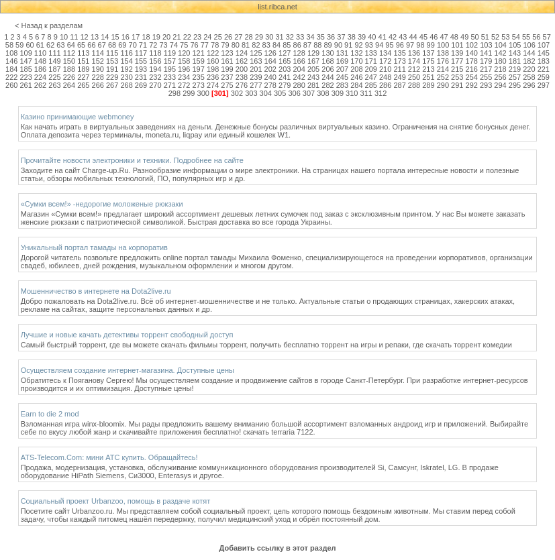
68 (112, 45)
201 (256, 69)
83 (266, 45)
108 (11, 53)
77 (205, 45)
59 (19, 45)
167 (313, 61)
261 (25, 85)
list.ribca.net (277, 7)
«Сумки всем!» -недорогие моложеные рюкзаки (102, 204)
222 (11, 77)
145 (544, 53)
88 (317, 45)
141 (486, 53)
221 (544, 69)
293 (486, 85)
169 (342, 61)
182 (529, 61)
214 (443, 69)
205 (313, 69)
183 (544, 61)
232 (155, 77)
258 (529, 77)
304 (266, 93)
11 (74, 37)
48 (454, 37)
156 (155, 61)
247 (371, 77)
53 (505, 37)
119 (170, 53)
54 (516, 37)
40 (372, 37)
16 (125, 37)
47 (444, 37)
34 (310, 37)
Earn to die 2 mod (50, 414)
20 (166, 37)
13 (95, 37)
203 (285, 69)
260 (11, 85)
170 (356, 61)
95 (389, 45)
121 (199, 53)
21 (176, 37)
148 (40, 61)
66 (91, 45)
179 (486, 61)
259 (544, 77)
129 (313, 53)
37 (341, 37)
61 (40, 45)
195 (170, 69)
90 (338, 45)
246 (356, 77)
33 (300, 37)
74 (174, 45)
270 (155, 85)
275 (227, 85)
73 (163, 45)
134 (385, 53)
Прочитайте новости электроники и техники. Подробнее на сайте (132, 160)
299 (189, 93)
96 (400, 45)
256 (500, 77)
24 (207, 37)
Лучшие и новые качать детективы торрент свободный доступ (127, 335)
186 (40, 69)
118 (155, 53)
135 (399, 53)
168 (327, 61)
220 (529, 69)
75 (184, 45)
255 (486, 77)
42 (393, 37)
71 (143, 45)
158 (184, 61)
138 (443, 53)
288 (414, 85)
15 (115, 37)
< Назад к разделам (49, 25)
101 (457, 45)
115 (112, 53)
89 (327, 45)
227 (83, 77)
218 (500, 69)
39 (362, 37)
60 (30, 45)
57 (547, 37)
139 (457, 53)
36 (331, 37)
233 (170, 77)
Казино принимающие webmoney (77, 117)
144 (529, 53)
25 (218, 37)
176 (443, 61)
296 (529, 85)
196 (184, 69)
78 (215, 45)
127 (285, 53)
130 (327, 53)
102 (472, 45)
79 (225, 45)
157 (170, 61)
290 (443, 85)
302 (237, 93)
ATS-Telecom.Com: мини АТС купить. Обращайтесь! (109, 457)
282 (327, 85)
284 (356, 85)
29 (259, 37)
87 (307, 45)
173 (399, 61)
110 (40, 53)
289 (428, 85)
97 (410, 45)
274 (213, 85)
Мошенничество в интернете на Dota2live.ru (96, 291)
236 (213, 77)
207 (342, 69)
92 (358, 45)
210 (385, 69)
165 (285, 61)
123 (227, 53)
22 (187, 37)
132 (356, 53)
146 (11, 61)
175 (428, 61)
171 (371, 61)
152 (98, 61)
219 (515, 69)
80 (236, 45)
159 (199, 61)
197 (199, 69)
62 (50, 45)
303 (251, 93)
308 (323, 93)
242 (299, 77)
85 (287, 45)
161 (227, 61)
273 (199, 85)
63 (60, 45)
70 (133, 45)
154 (126, 61)
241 (285, 77)
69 (122, 45)
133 (371, 53)
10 (64, 37)
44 (413, 37)
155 (141, 61)
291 (457, 85)
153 (112, 61)
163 (256, 61)
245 (342, 77)
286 (385, 85)
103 (486, 45)
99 (431, 45)
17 (136, 37)
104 (501, 45)
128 (299, 53)
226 (69, 77)
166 (299, 61)
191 (112, 69)
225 (54, 77)
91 (348, 45)
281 (313, 85)
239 (256, 77)
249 (399, 77)
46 (434, 37)
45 (423, 37)
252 (443, 77)
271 (170, 85)
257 (515, 77)
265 (83, 85)
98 (420, 45)
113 (83, 53)
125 (256, 53)
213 (428, 69)
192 (126, 69)
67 (102, 45)
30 (269, 37)
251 (428, 77)
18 (146, 37)
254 (472, 77)
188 (69, 69)
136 (414, 53)
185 (25, 69)
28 (249, 37)
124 (242, 53)
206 (327, 69)
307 (309, 93)
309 (338, 93)
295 (515, 85)
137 (428, 53)
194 (155, 69)
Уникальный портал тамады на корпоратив (94, 247)
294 (500, 85)
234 (184, 77)
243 (313, 77)
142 (500, 53)
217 (486, 69)
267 (112, 85)
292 (472, 85)
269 (141, 85)
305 (280, 93)
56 (536, 37)
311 (366, 93)
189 (83, 69)
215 (457, 69)
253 (457, 77)
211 (399, 69)
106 (529, 45)
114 (98, 53)
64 (71, 45)
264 (69, 85)
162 (242, 61)
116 (126, 53)
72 (153, 45)
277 (256, 85)
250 (414, 77)
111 (54, 53)
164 (270, 61)
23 (197, 37)
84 (276, 45)
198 (213, 69)
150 (69, 61)
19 (156, 37)
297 (544, 85)
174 (414, 61)
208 (356, 69)
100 (443, 45)
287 (399, 85)
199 (227, 69)
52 (495, 37)
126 (270, 53)
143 (515, 53)
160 (213, 61)
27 (238, 37)
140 (472, 53)
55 (526, 37)
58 (9, 45)
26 (228, 37)
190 (98, 69)
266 (98, 85)
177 (457, 61)
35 (321, 37)
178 (472, 61)
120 (184, 53)
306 (294, 93)
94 (379, 45)
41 (383, 37)
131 (342, 53)
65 (81, 45)
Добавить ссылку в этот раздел (277, 548)
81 (246, 45)
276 (242, 85)
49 (464, 37)
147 (25, 61)
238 (242, 77)
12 (85, 37)
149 (54, 61)
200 (242, 69)
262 (40, 85)
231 (141, 77)
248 (385, 77)
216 (472, 69)
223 (25, 77)
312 (380, 93)
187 (54, 69)
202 (270, 69)
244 (327, 77)
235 (199, 77)
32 (290, 37)
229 (112, 77)
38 (352, 37)
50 (474, 37)
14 (105, 37)
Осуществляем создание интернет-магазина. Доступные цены (127, 370)
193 (141, 69)
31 (279, 37)
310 (352, 93)
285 (371, 85)
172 (385, 61)
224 (40, 77)
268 (126, 85)
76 (194, 45)
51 (485, 37)
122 (213, 53)
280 (299, 85)
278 (270, 85)
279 (285, 85)
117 (141, 53)
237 (227, 77)
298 (174, 93)
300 (203, 93)
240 (270, 77)
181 (515, 61)
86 (297, 45)
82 (256, 45)
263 (54, 85)
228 (98, 77)
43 (403, 37)
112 (69, 53)
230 (126, 77)
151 (83, 61)
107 (544, 45)
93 (369, 45)
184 (11, 69)
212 (414, 69)
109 (25, 53)
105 (515, 45)
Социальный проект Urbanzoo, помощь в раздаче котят (116, 501)
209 (371, 69)
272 (184, 85)
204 (299, 69)
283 (342, 85)
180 (500, 61)
